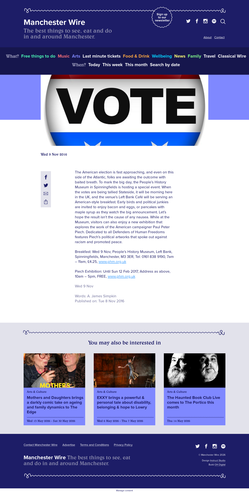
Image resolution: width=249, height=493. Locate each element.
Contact (219, 37)
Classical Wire (232, 56)
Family (194, 56)
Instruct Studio (217, 460)
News (179, 56)
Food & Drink (136, 56)
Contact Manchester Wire (40, 445)
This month (136, 65)
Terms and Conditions (94, 445)
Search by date (165, 65)
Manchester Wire (54, 22)
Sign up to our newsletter (162, 17)
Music (64, 56)
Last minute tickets (102, 56)
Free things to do (38, 56)
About (208, 37)
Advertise (68, 445)
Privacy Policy (123, 445)
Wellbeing (162, 56)
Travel (209, 56)
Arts (76, 56)
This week (112, 65)
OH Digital (220, 464)
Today (94, 65)
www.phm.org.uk (112, 261)
